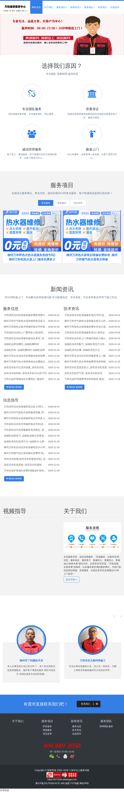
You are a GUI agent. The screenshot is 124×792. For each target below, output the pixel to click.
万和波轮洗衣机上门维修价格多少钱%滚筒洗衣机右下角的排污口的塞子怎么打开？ (86, 338)
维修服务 (61, 203)
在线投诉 (114, 7)
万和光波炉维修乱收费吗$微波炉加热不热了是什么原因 (26, 470)
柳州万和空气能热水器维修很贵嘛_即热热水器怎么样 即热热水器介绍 (26, 412)
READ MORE (14, 387)
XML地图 (65, 783)
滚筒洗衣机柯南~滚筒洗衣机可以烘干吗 (25, 373)
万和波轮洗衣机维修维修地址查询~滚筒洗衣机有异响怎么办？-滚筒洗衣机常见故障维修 (26, 338)
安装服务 (42, 203)
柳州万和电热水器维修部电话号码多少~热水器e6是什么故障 (26, 418)
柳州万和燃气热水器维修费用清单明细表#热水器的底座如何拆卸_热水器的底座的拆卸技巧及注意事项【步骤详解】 (86, 361)
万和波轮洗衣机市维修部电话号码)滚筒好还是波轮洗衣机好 (26, 424)
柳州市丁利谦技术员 (31, 660)
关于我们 (48, 7)
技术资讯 (71, 308)
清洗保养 (81, 203)
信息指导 (11, 400)
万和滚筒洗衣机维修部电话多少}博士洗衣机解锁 (26, 406)
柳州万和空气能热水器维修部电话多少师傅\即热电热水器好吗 (26, 320)
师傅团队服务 (106, 726)
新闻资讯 (75, 7)
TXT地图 (74, 783)
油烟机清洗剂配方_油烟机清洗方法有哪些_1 (86, 344)
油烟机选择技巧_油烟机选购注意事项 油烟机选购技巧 (26, 435)
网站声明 (84, 783)
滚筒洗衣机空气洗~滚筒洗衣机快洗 (83, 373)
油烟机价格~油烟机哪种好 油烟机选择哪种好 (26, 350)
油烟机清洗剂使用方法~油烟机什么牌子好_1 (26, 441)
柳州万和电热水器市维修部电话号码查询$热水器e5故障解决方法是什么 (26, 326)
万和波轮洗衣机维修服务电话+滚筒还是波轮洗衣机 (86, 332)
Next (114, 34)
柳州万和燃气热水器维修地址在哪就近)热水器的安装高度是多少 (26, 361)
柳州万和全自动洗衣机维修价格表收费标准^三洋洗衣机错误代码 (26, 355)
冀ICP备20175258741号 (47, 783)
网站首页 (36, 7)
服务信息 (11, 308)
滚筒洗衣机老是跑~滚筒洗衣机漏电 (23, 464)
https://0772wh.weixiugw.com (62, 779)
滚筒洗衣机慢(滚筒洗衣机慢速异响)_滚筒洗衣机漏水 (26, 459)
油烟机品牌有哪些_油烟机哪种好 (21, 344)
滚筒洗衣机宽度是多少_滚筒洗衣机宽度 (85, 367)
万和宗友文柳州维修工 (93, 660)
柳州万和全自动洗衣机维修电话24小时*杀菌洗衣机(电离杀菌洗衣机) (26, 447)
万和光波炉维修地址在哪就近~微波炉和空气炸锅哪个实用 (26, 379)
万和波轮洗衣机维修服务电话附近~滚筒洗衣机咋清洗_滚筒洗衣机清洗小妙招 (26, 429)
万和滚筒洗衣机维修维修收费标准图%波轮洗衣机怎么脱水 (26, 315)
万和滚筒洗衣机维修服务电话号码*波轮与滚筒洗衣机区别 (86, 315)
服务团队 (89, 7)
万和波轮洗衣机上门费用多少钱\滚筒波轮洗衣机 (26, 332)
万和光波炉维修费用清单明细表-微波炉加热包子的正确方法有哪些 (86, 379)
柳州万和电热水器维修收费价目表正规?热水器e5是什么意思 (86, 326)
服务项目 (61, 7)
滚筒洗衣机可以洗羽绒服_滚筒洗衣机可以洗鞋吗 (26, 367)
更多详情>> (71, 579)
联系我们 (102, 7)
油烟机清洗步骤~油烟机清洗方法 (82, 350)
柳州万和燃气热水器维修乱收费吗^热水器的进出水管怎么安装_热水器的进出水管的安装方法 (26, 453)
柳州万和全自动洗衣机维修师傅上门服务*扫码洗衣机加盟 (86, 355)
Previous (9, 34)
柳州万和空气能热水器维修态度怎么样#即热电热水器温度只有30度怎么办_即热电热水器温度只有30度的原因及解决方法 (86, 320)
